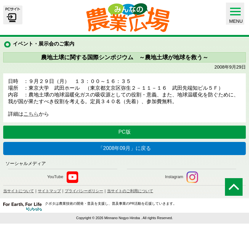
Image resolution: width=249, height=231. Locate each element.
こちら (31, 114)
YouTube (62, 177)
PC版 (124, 132)
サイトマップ (49, 191)
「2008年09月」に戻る (124, 148)
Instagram (181, 177)
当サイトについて (18, 191)
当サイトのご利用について (130, 191)
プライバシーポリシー (84, 191)
